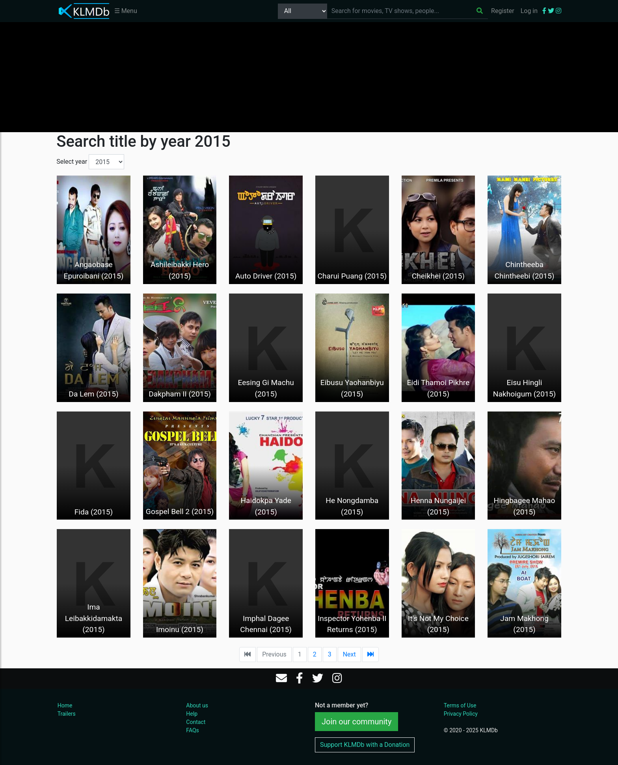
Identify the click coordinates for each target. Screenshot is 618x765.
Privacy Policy (461, 714)
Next (349, 654)
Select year (71, 161)
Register (502, 11)
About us (197, 705)
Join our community (356, 721)
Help (191, 714)
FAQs (192, 730)
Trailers (67, 714)
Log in (529, 11)
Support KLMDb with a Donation (365, 744)
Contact (195, 722)
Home (65, 705)
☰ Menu (125, 11)
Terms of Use (460, 705)
